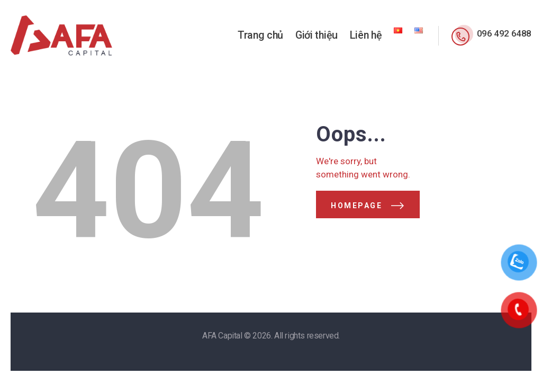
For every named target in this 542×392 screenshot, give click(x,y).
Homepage (356, 205)
